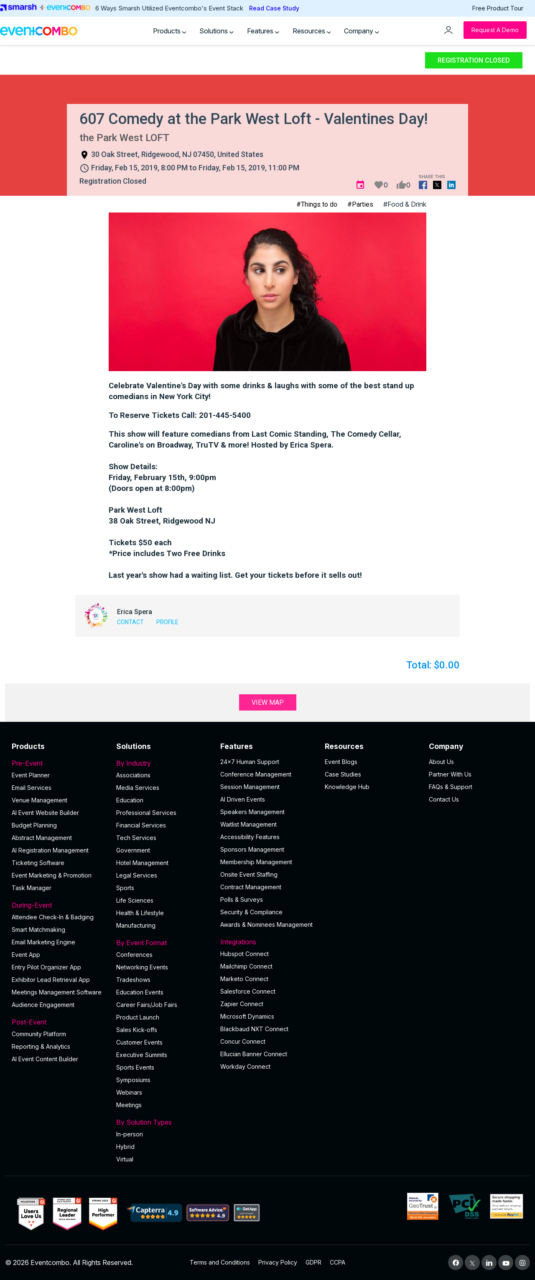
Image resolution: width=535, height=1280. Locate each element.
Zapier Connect (241, 1003)
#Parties (360, 204)
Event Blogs (341, 761)
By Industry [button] (163, 763)
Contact (130, 622)
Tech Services (136, 837)
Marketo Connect (244, 978)
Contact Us (444, 799)
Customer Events (139, 1042)
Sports (125, 887)
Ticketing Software (38, 862)
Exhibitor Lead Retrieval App (51, 979)
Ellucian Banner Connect (253, 1053)
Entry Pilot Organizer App (46, 967)
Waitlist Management (248, 824)
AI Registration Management (50, 850)
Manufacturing (135, 925)
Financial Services (141, 825)
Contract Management (250, 886)
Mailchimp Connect (246, 966)
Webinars (129, 1092)
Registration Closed (474, 60)
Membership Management (256, 861)
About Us (441, 761)
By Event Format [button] (163, 942)
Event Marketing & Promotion (52, 875)
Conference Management (255, 774)
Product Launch (137, 1017)
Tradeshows (133, 979)
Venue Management (39, 800)
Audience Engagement (43, 1004)
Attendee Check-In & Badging (53, 917)
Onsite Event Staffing (249, 874)
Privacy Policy (277, 1262)
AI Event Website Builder (45, 812)
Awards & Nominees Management (266, 924)
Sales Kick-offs (136, 1029)
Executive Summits (141, 1054)
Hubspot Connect (244, 953)
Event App (26, 954)
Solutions (216, 31)
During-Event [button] (59, 905)
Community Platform (39, 1033)
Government (133, 850)
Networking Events (142, 967)
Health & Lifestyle (140, 912)
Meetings (129, 1104)
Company (361, 31)
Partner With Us (450, 774)
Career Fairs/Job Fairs (146, 1004)
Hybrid (125, 1146)
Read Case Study (274, 8)
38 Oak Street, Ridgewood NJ (162, 521)
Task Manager (31, 887)
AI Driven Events (242, 799)
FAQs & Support (450, 786)
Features (263, 31)
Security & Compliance (251, 912)
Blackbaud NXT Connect (254, 1028)
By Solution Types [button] (163, 1122)
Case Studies (343, 774)
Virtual (124, 1159)
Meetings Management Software (57, 992)
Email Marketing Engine (43, 942)
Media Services (137, 787)
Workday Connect (245, 1066)
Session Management (250, 786)
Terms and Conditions (220, 1262)
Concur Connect (242, 1041)
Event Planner (31, 775)
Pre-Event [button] (59, 763)
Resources (312, 31)
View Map (268, 702)
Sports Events (135, 1067)
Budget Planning (34, 825)
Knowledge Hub (347, 786)
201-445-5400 (225, 415)
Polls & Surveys (241, 899)
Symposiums (133, 1079)
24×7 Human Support (249, 761)
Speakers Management (252, 811)
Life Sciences (134, 900)
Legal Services (136, 875)
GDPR (313, 1262)
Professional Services (146, 812)
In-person (129, 1134)
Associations (133, 775)
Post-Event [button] (59, 1022)
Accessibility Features (250, 836)
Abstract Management (42, 837)
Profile (167, 622)
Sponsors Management (252, 849)
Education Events (139, 992)
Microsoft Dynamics (247, 1016)
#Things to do (316, 204)
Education (129, 800)
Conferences (134, 954)
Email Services (31, 787)
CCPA (337, 1262)
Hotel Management (142, 862)
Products (169, 31)
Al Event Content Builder (45, 1058)
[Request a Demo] (495, 30)
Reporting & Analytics (41, 1046)
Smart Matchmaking (38, 929)
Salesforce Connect (247, 991)
